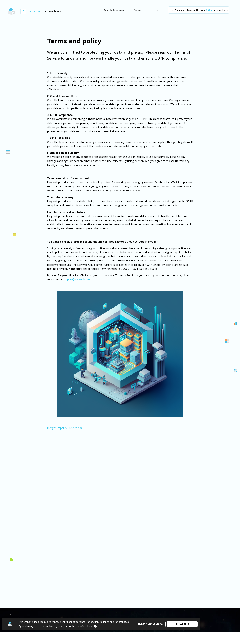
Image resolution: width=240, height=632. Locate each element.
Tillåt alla (182, 624)
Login (156, 9)
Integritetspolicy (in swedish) (64, 428)
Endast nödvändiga (150, 624)
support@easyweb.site (76, 279)
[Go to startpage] (11, 11)
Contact (138, 10)
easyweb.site (35, 11)
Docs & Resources (114, 10)
